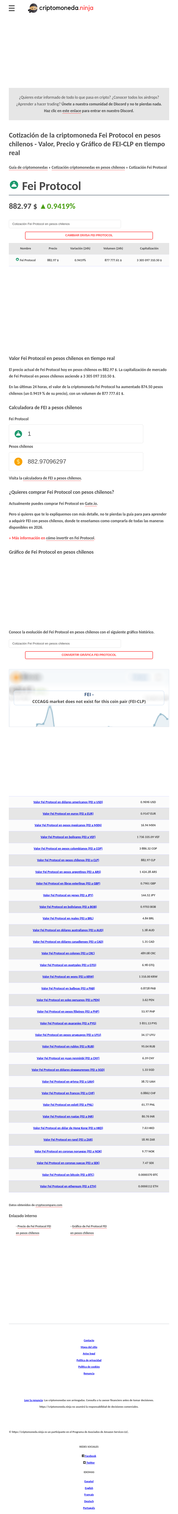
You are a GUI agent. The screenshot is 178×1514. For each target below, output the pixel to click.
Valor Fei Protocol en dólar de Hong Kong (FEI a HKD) (68, 1128)
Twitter (90, 1462)
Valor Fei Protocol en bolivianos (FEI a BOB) (68, 907)
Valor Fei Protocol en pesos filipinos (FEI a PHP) (68, 1011)
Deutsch (89, 1501)
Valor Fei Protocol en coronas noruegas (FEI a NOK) (68, 1151)
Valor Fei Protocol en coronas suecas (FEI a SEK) (68, 1163)
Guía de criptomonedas (28, 167)
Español (88, 1481)
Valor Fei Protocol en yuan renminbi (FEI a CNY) (68, 1058)
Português (89, 1508)
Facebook (90, 1456)
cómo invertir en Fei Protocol (70, 537)
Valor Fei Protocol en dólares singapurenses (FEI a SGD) (68, 1070)
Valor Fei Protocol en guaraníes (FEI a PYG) (68, 1023)
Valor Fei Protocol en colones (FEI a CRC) (68, 953)
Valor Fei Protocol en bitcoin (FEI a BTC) (68, 1175)
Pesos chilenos (21, 446)
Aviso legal (89, 1353)
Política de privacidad (88, 1360)
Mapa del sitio (89, 1347)
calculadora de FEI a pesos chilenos (52, 478)
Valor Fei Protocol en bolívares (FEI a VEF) (68, 837)
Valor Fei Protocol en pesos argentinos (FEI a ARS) (68, 872)
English (89, 1488)
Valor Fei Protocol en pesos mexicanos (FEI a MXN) (68, 825)
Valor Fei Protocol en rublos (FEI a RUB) (68, 1046)
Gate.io (91, 503)
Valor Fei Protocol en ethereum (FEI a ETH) (68, 1186)
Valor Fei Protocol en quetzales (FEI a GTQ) (68, 965)
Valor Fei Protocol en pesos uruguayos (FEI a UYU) (68, 1035)
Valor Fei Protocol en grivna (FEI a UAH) (68, 1082)
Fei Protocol (19, 418)
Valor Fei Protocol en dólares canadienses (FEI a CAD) (68, 942)
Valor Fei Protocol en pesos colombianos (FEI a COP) (68, 849)
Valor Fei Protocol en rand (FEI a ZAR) (68, 1140)
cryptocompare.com (48, 1205)
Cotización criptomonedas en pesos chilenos (88, 167)
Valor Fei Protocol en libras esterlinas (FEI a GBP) (68, 883)
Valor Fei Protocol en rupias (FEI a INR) (68, 1116)
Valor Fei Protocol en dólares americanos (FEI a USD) (68, 802)
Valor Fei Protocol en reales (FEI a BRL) (68, 918)
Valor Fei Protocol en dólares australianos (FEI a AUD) (68, 930)
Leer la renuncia (33, 1400)
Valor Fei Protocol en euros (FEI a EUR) (68, 814)
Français (89, 1494)
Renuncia (89, 1373)
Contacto (89, 1340)
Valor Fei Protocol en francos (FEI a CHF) (68, 1093)
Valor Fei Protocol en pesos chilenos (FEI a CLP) (68, 860)
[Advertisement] (89, 55)
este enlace (71, 110)
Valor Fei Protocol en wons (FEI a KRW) (68, 977)
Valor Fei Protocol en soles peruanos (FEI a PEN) (68, 1000)
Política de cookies (89, 1366)
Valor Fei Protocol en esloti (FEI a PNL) (68, 1105)
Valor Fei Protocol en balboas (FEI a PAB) (68, 988)
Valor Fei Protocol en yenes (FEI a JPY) (68, 895)
